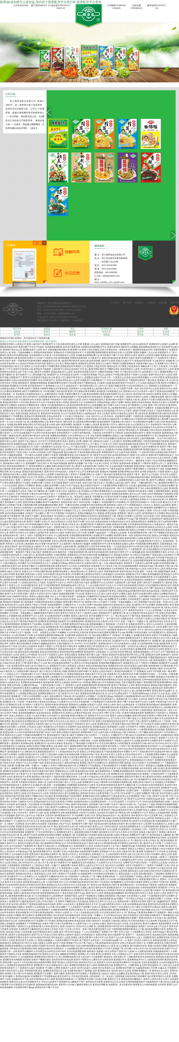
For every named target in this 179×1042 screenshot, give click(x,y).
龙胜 (166, 328)
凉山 (72, 328)
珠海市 (47, 331)
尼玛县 (140, 334)
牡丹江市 (106, 331)
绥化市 (47, 334)
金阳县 (47, 328)
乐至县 (17, 331)
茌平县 (166, 334)
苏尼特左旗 (106, 328)
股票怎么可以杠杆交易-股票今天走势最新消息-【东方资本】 (29, 341)
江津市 (140, 328)
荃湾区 (17, 334)
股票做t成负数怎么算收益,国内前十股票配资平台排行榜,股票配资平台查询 (50, 2)
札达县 (166, 331)
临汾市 (140, 331)
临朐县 (106, 334)
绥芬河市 (17, 328)
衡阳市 (72, 331)
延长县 (72, 334)
